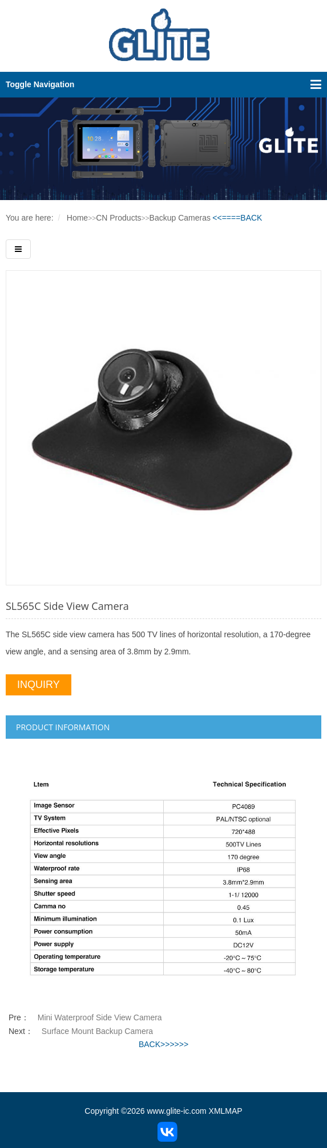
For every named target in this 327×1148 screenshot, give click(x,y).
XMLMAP (226, 1111)
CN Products (118, 217)
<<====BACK (237, 217)
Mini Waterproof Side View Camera (100, 1017)
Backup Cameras (180, 217)
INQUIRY (38, 684)
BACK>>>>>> (163, 1044)
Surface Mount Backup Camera (97, 1031)
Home (77, 217)
